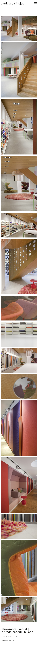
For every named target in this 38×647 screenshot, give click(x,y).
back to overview (9, 640)
